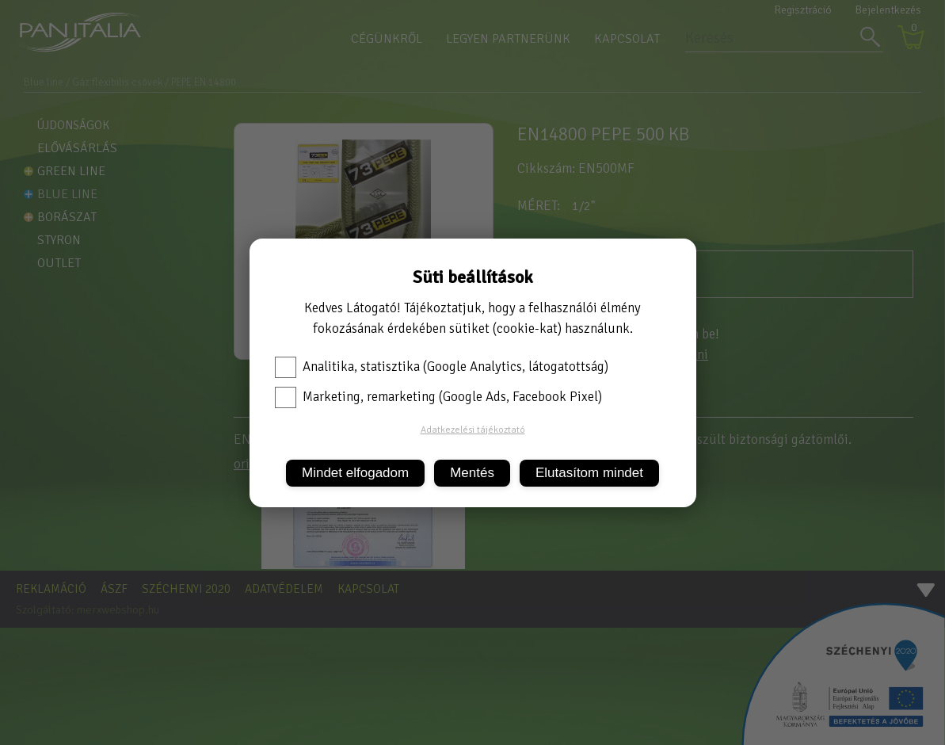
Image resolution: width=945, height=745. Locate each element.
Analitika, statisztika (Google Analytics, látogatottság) (441, 367)
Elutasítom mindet (589, 472)
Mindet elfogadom (355, 472)
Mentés (472, 472)
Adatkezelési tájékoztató (473, 430)
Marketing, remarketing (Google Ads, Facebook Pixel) (438, 397)
